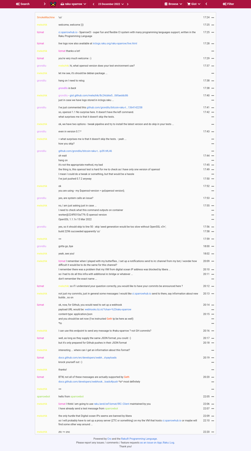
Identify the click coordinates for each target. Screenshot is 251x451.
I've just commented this (100, 107)
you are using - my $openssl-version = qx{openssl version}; (91, 190)
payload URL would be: (94, 309)
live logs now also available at (97, 43)
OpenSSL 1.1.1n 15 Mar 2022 (75, 219)
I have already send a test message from (88, 408)
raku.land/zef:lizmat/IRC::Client (111, 403)
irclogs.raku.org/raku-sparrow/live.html (115, 43)
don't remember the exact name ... (77, 278)
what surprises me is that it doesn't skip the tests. (86, 116)
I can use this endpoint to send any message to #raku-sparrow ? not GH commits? (104, 330)
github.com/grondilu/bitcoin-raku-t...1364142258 (114, 107)
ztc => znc (64, 431)
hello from (71, 396)
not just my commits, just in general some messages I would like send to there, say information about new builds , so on (128, 295)
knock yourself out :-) (70, 362)
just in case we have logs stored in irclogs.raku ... (86, 100)
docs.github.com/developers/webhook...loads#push (88, 381)
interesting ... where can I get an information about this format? (94, 350)
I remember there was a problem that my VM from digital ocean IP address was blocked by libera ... (114, 269)
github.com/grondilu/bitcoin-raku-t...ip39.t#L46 (85, 151)
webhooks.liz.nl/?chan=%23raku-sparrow (108, 309)
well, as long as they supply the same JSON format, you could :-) (94, 338)
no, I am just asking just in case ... (77, 205)
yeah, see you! (66, 253)
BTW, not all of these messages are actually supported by (93, 377)
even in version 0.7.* (69, 131)
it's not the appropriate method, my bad (80, 164)
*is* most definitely (99, 381)
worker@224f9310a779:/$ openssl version (82, 214)
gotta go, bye (65, 246)
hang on (63, 160)
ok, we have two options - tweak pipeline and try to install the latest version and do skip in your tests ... (116, 124)
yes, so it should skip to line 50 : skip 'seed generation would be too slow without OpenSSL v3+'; (112, 226)
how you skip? (66, 143)
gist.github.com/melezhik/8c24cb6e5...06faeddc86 (99, 95)
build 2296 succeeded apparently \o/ (79, 231)
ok (59, 186)
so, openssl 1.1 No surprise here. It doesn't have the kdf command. (96, 112)
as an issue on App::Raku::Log (157, 442)
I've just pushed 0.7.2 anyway (74, 178)
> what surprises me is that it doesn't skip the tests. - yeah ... (92, 139)
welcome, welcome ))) (71, 24)
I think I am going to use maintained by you (104, 403)
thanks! (62, 369)
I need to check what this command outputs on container (90, 210)
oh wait (62, 155)
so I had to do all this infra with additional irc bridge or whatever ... (95, 274)
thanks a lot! (69, 50)
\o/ (60, 17)
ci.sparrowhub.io (67, 32)
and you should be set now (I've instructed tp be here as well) (95, 318)
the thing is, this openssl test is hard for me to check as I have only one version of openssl (109, 169)
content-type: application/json (75, 314)
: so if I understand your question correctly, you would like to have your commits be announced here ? (120, 286)
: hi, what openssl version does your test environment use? (96, 65)
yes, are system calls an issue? (75, 198)
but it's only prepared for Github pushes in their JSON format (92, 342)
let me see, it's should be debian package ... (82, 73)
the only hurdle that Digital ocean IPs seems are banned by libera (95, 415)
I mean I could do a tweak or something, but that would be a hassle (96, 174)
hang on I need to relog (71, 80)
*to (60, 323)
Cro (109, 438)
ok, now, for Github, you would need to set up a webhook (90, 304)
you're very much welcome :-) (74, 58)
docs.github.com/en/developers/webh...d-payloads (87, 357)
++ (59, 238)
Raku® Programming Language (139, 438)
